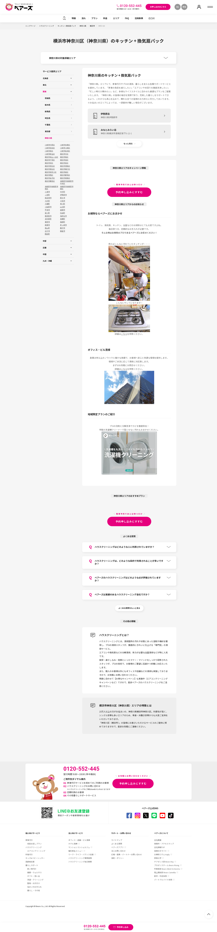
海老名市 (63, 216)
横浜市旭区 (64, 160)
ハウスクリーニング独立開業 (80, 861)
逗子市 (47, 231)
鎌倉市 (62, 231)
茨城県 (47, 98)
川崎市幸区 (49, 151)
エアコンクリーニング (36, 851)
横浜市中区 (64, 154)
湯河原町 (48, 219)
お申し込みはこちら (158, 6)
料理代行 (29, 854)
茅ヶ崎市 (63, 225)
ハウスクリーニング (46, 26)
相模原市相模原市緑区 (66, 187)
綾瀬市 (47, 225)
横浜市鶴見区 (50, 181)
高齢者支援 (29, 861)
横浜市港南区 (65, 166)
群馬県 (47, 111)
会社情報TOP (159, 847)
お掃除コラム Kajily (162, 854)
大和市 (62, 201)
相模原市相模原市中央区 (66, 182)
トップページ (30, 26)
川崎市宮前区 (50, 148)
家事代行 (29, 840)
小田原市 (48, 207)
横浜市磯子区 (65, 169)
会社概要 (157, 840)
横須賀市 (48, 216)
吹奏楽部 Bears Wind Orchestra (167, 869)
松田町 (62, 213)
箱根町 (62, 222)
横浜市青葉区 (65, 178)
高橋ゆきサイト (160, 851)
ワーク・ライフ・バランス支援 (81, 854)
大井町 (47, 201)
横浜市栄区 (49, 163)
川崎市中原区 (50, 145)
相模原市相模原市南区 (51, 187)
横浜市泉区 (64, 163)
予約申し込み (122, 927)
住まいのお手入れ (34, 887)
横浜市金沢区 (50, 178)
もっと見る (128, 143)
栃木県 (47, 104)
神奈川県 (83, 26)
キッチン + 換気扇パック (67, 26)
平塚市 (47, 210)
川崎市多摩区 (65, 145)
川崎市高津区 (65, 151)
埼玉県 (47, 118)
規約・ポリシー (117, 858)
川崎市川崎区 (65, 148)
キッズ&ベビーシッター (35, 858)
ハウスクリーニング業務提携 (80, 858)
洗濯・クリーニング (35, 879)
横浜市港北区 (50, 166)
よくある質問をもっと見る (129, 608)
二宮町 (47, 195)
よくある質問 (116, 843)
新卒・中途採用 (160, 876)
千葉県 (47, 124)
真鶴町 (62, 219)
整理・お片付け (33, 883)
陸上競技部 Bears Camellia (165, 872)
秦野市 (47, 222)
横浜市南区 (64, 157)
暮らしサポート (31, 865)
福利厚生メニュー (75, 851)
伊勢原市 (63, 195)
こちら (124, 333)
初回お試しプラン (34, 843)
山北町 (62, 207)
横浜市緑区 (64, 172)
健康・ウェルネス (34, 872)
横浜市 (92, 26)
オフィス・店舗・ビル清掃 (79, 840)
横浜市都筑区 (65, 175)
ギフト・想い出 (33, 876)
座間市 (62, 210)
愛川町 (47, 213)
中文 (184, 7)
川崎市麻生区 (50, 154)
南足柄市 (48, 198)
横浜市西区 (49, 175)
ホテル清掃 (72, 843)
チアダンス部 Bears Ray (164, 861)
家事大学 (157, 858)
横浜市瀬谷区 (50, 169)
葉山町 (47, 228)
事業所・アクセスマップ (164, 843)
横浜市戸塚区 (50, 160)
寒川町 (62, 204)
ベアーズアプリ (117, 847)
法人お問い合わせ (118, 851)
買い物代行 (31, 869)
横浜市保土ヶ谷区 (51, 157)
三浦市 (47, 192)
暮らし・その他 (33, 890)
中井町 (62, 192)
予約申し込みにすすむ (129, 192)
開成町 (47, 234)
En (177, 7)
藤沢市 (62, 228)
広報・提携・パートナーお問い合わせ (126, 854)
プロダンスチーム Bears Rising (166, 865)
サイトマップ (116, 840)
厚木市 (62, 198)
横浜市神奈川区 (50, 172)
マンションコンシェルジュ (79, 847)
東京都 (47, 131)
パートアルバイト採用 (163, 879)
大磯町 (47, 204)
